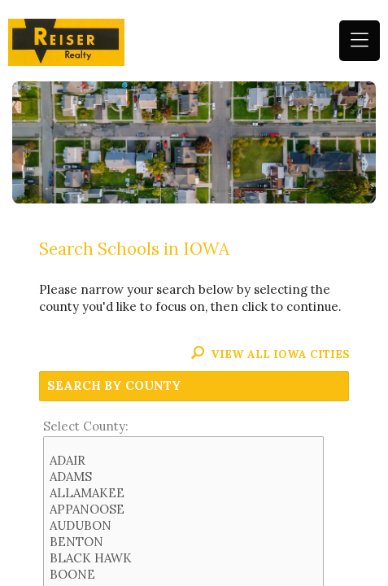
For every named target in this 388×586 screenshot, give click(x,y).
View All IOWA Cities (270, 354)
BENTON (184, 542)
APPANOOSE (184, 509)
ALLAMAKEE (184, 493)
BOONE (184, 574)
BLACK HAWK (184, 558)
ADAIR (184, 461)
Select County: (86, 426)
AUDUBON (184, 526)
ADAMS (184, 477)
